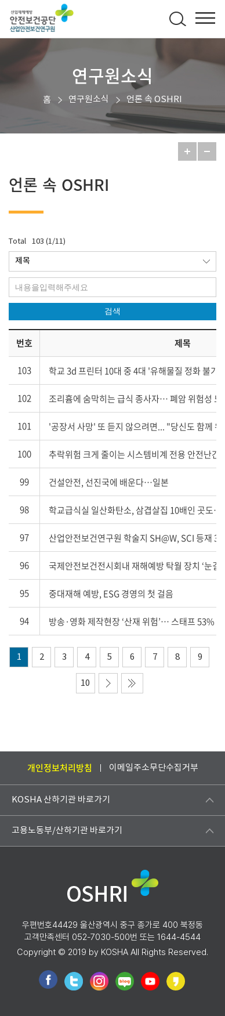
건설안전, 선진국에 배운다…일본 (109, 482)
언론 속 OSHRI (154, 99)
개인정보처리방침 (59, 767)
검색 (112, 311)
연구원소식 (88, 99)
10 (85, 683)
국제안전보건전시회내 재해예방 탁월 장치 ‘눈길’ (136, 565)
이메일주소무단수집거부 (153, 768)
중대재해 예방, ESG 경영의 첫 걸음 (111, 593)
